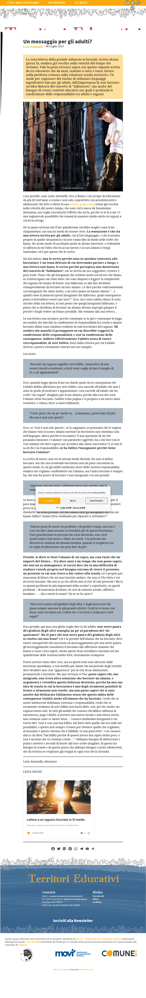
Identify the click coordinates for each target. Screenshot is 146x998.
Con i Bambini (33, 969)
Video (96, 926)
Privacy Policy (99, 493)
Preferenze (96, 500)
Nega (73, 500)
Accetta (49, 500)
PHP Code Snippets (61, 997)
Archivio (97, 929)
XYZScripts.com (86, 997)
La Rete (69, 2)
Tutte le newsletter (97, 2)
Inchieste (47, 2)
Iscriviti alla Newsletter (73, 947)
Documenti (98, 923)
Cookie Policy (65, 508)
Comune (22, 972)
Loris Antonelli (31, 73)
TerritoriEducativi (73, 33)
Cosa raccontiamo (19, 2)
